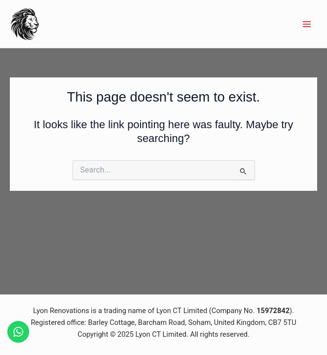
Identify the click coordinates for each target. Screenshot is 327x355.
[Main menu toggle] (306, 24)
